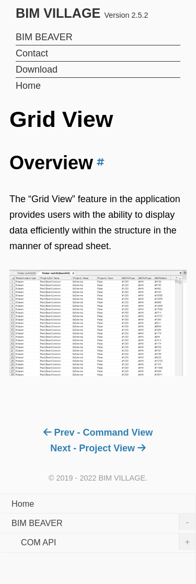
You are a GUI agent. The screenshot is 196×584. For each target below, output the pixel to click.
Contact (32, 53)
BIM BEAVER (44, 37)
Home (28, 85)
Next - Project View (97, 448)
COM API (108, 541)
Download (36, 69)
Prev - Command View (98, 432)
